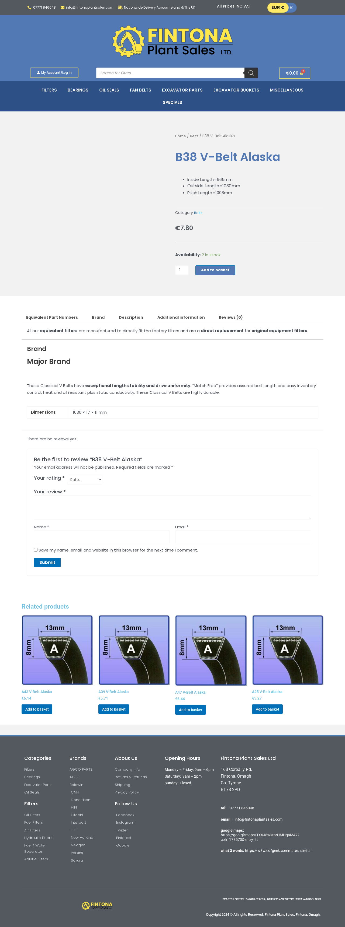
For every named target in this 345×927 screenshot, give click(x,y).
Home (180, 136)
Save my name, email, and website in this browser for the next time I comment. (118, 552)
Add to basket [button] (39, 712)
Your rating (49, 478)
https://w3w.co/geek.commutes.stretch (278, 844)
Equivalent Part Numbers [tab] (53, 318)
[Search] (251, 73)
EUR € (278, 7)
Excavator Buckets (236, 90)
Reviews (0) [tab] (240, 318)
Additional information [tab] (188, 318)
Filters (49, 90)
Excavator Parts (182, 90)
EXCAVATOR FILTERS (308, 899)
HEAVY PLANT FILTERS (280, 899)
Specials (172, 102)
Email (181, 528)
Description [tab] (136, 318)
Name (41, 528)
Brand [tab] (102, 318)
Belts (194, 136)
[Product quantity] (182, 270)
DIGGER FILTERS (255, 899)
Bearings (78, 90)
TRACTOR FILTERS (233, 899)
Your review (50, 492)
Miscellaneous (286, 90)
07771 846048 (242, 802)
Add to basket (217, 270)
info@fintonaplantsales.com (258, 813)
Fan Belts (140, 90)
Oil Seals (109, 90)
